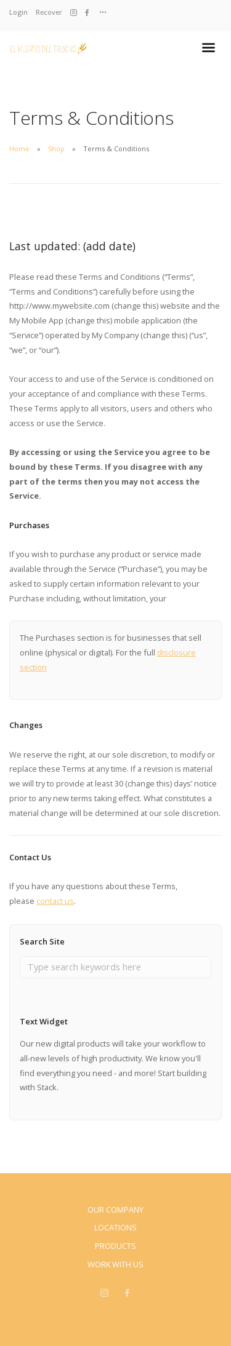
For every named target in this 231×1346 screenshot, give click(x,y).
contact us (55, 900)
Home (19, 148)
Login (18, 12)
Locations (115, 1227)
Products (115, 1245)
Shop (56, 148)
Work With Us (115, 1264)
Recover (49, 12)
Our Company (115, 1209)
